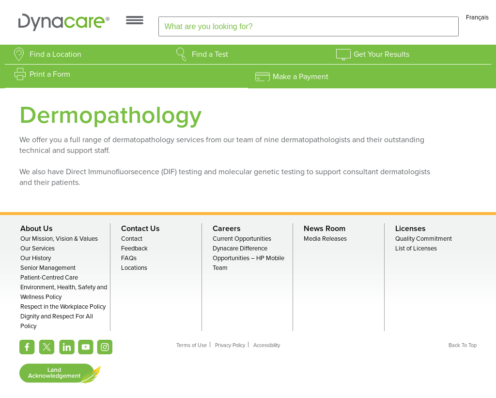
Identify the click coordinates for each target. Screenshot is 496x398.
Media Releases (325, 239)
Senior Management (48, 268)
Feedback (134, 248)
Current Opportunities (242, 239)
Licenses (410, 228)
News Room (324, 228)
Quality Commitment (423, 239)
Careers (227, 228)
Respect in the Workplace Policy (63, 307)
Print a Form (50, 74)
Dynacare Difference (240, 248)
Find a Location (55, 54)
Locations (134, 268)
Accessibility (266, 345)
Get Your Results (381, 54)
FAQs (129, 258)
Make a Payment (300, 77)
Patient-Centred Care (49, 278)
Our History (35, 258)
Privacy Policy (230, 345)
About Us (36, 228)
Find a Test (210, 54)
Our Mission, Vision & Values (59, 239)
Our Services (37, 248)
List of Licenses (416, 248)
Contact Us (140, 228)
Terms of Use (191, 345)
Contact (131, 239)
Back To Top (463, 345)
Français (477, 17)
